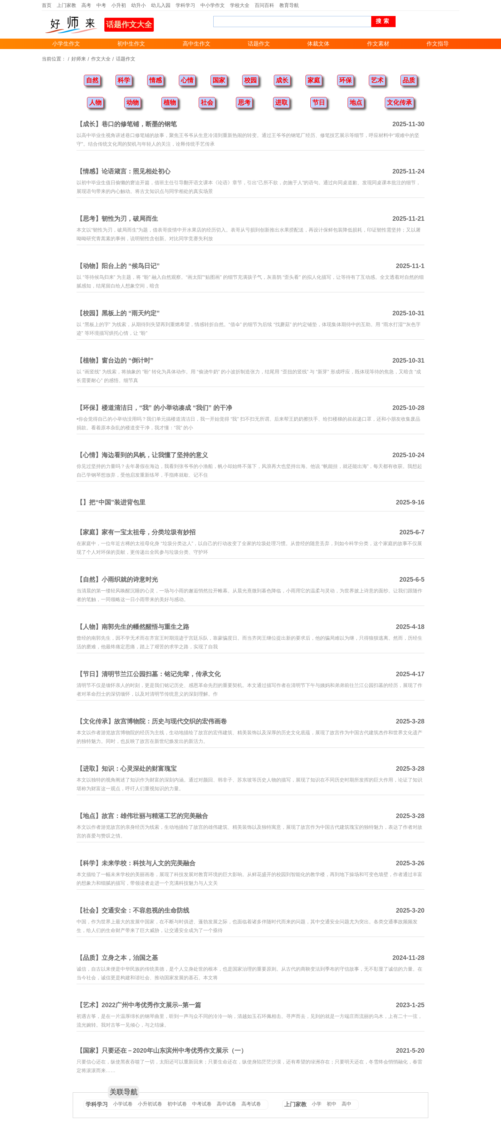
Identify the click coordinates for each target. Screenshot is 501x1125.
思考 (244, 102)
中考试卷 (202, 1104)
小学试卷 (123, 1104)
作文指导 (438, 44)
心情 (187, 80)
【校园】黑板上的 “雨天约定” (118, 313)
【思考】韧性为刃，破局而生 (117, 218)
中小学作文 (212, 5)
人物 (95, 102)
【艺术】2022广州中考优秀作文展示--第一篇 (139, 1005)
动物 (132, 102)
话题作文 (259, 44)
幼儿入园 (160, 5)
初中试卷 (177, 1104)
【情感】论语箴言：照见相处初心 (123, 171)
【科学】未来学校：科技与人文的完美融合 (136, 863)
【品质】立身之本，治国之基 (117, 957)
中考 (101, 5)
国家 (219, 80)
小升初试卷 (150, 1104)
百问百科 (264, 5)
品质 (409, 80)
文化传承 (399, 102)
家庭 (314, 80)
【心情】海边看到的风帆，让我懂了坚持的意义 (142, 455)
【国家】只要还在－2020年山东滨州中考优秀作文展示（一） (162, 1050)
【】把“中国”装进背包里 (111, 502)
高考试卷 (251, 1104)
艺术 (377, 80)
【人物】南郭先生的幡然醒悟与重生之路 (133, 626)
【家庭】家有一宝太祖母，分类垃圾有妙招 (136, 532)
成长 (282, 80)
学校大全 (239, 5)
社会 (207, 102)
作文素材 (378, 44)
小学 (316, 1104)
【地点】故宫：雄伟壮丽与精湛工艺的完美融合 (142, 815)
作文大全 (101, 59)
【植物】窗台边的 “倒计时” (115, 360)
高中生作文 (196, 44)
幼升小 (138, 5)
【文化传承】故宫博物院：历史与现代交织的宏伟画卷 (152, 721)
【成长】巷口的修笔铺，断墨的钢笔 (127, 124)
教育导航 (289, 5)
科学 (124, 80)
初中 (331, 1104)
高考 (86, 5)
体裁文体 (318, 44)
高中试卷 (226, 1104)
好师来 (78, 59)
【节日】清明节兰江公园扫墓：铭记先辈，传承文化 (149, 674)
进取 (281, 102)
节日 (318, 102)
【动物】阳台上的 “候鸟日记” (118, 265)
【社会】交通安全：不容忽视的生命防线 (133, 910)
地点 (356, 102)
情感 (155, 80)
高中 (346, 1104)
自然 (92, 80)
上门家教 (66, 5)
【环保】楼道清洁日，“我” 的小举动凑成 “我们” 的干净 (154, 407)
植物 (170, 102)
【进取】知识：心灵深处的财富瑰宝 (127, 768)
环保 (345, 80)
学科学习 (185, 5)
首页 (46, 5)
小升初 (118, 5)
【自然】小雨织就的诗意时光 (117, 579)
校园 (250, 80)
